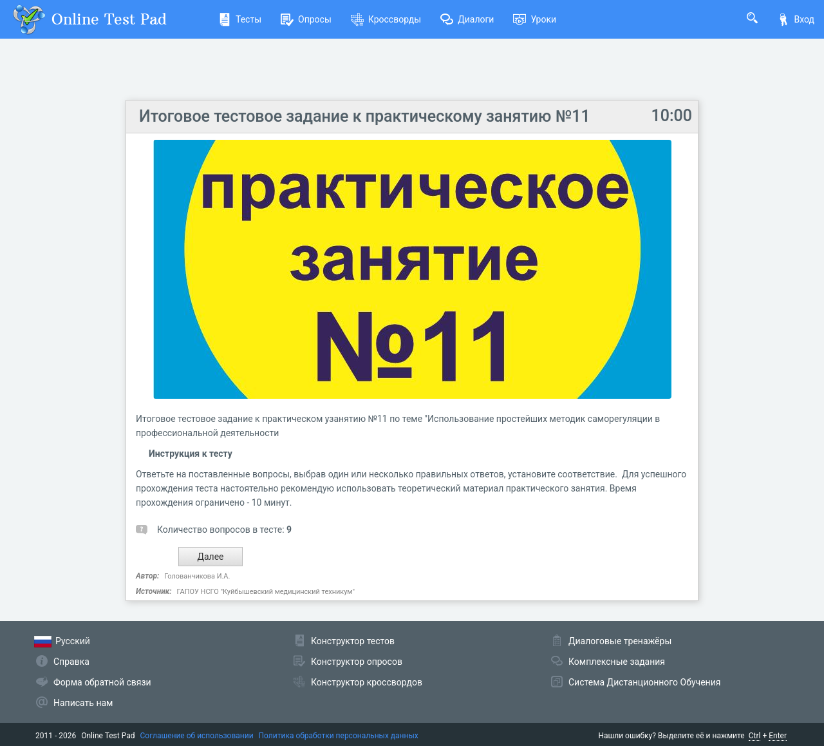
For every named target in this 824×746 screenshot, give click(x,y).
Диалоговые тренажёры (619, 641)
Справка (71, 661)
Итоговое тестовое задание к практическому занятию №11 (364, 116)
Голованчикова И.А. (197, 576)
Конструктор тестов (353, 641)
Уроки (534, 19)
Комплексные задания (616, 661)
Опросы (306, 19)
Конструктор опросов (356, 661)
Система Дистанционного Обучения (644, 682)
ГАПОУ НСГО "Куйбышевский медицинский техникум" (265, 592)
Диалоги (467, 19)
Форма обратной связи (102, 682)
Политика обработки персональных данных (338, 735)
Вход (795, 19)
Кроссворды (386, 19)
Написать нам (83, 703)
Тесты (239, 19)
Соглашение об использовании (197, 735)
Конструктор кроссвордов (366, 682)
